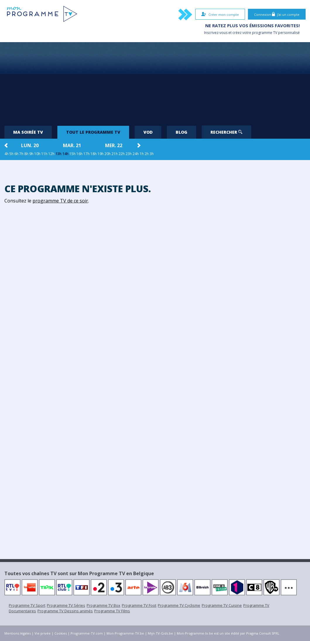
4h (6, 153)
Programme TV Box (103, 605)
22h (122, 153)
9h (31, 153)
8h (26, 153)
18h (93, 153)
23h (129, 153)
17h (86, 153)
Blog (181, 132)
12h (51, 153)
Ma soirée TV (28, 132)
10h (37, 153)
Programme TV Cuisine (222, 605)
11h (44, 153)
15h (72, 153)
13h (58, 153)
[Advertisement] (155, 81)
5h (11, 153)
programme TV (264, 32)
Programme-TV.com (87, 633)
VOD (148, 132)
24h (136, 153)
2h (147, 153)
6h (16, 153)
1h (142, 153)
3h (152, 153)
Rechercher (226, 132)
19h (100, 153)
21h (115, 153)
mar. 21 (72, 145)
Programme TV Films (112, 610)
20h (108, 153)
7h (21, 153)
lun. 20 (30, 145)
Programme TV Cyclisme (179, 605)
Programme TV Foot (139, 605)
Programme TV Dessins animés (65, 610)
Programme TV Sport (27, 605)
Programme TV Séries (66, 605)
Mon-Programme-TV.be (125, 633)
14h (65, 153)
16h (79, 153)
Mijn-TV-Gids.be (160, 633)
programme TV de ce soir (60, 200)
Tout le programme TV (93, 132)
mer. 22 (113, 145)
